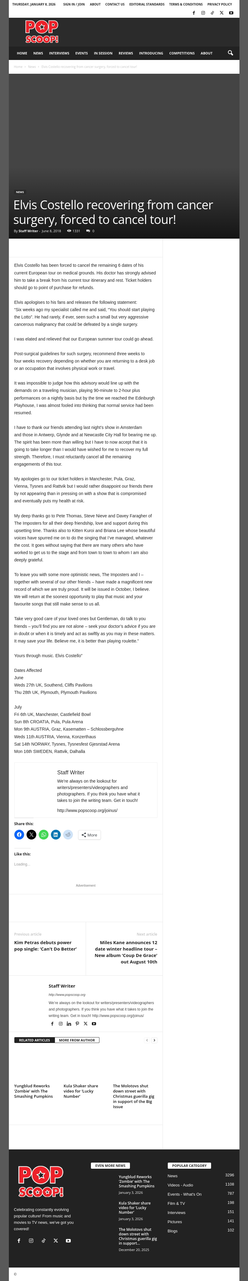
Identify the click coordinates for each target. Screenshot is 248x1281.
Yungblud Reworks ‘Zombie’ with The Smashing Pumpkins (33, 1091)
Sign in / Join (74, 4)
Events (81, 53)
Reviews (126, 53)
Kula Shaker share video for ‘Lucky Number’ (81, 1091)
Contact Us (114, 4)
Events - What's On (185, 1194)
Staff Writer (28, 231)
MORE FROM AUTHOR (77, 1040)
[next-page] (154, 1040)
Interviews (59, 53)
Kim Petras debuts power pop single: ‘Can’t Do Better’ (45, 945)
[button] (230, 53)
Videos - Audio (180, 1185)
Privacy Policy (219, 4)
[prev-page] (147, 1040)
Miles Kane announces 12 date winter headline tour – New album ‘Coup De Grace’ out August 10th (126, 952)
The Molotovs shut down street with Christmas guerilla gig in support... (138, 1236)
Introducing (151, 53)
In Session (103, 53)
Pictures (175, 1222)
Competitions (182, 53)
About (95, 4)
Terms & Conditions (186, 4)
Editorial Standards (146, 4)
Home (22, 53)
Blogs (173, 1231)
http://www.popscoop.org (67, 994)
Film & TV (176, 1203)
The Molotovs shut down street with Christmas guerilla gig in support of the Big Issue (133, 1096)
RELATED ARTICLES (34, 1040)
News (38, 53)
